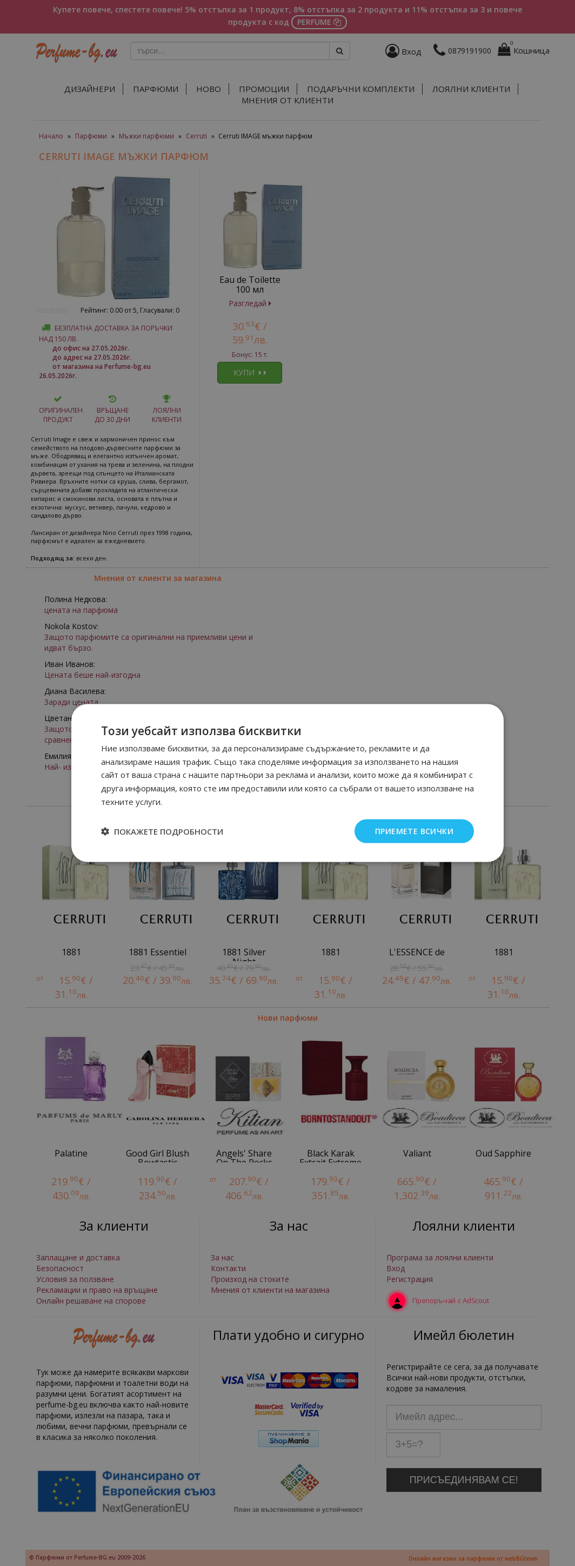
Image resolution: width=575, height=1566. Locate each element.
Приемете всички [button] (414, 830)
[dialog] (287, 783)
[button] (162, 831)
